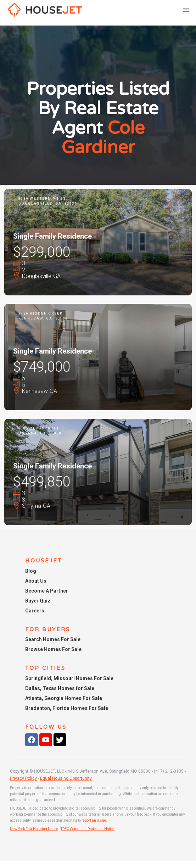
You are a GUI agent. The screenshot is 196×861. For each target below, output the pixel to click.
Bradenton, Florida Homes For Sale (66, 708)
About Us (35, 581)
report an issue (94, 820)
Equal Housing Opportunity (66, 778)
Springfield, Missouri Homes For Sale (69, 678)
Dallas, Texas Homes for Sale (59, 688)
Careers (34, 610)
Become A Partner (46, 591)
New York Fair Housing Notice (34, 829)
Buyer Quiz (37, 601)
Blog (30, 571)
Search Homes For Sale (52, 639)
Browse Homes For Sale (53, 649)
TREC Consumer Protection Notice (87, 829)
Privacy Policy (23, 778)
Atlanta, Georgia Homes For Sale (63, 698)
